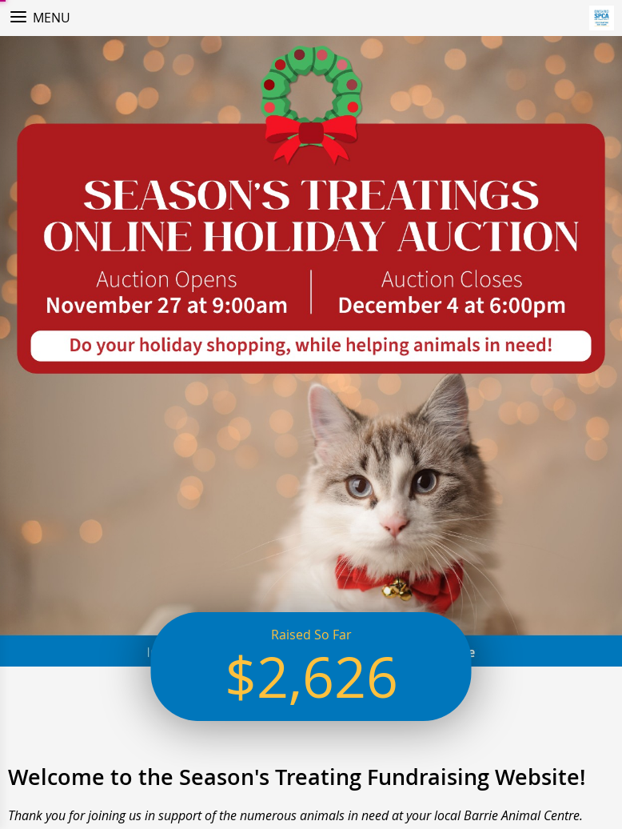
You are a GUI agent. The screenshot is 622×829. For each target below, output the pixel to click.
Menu (51, 17)
